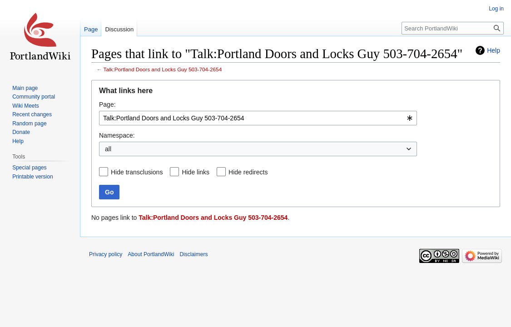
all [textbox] (108, 149)
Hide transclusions (137, 172)
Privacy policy (105, 254)
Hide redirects (248, 172)
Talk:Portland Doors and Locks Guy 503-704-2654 (163, 69)
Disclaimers (193, 254)
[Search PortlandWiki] (453, 28)
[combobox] (258, 118)
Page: (107, 104)
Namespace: (117, 135)
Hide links (195, 172)
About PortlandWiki (151, 254)
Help (493, 50)
